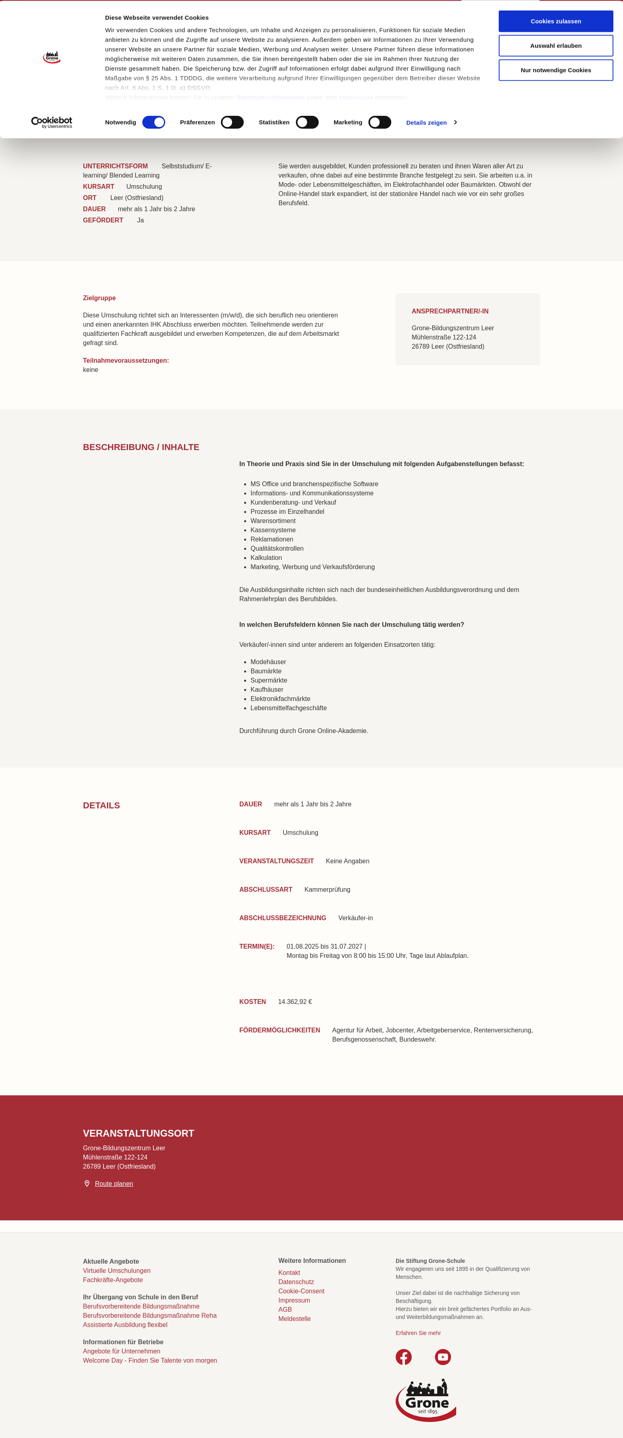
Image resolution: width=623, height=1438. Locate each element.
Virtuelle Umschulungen (117, 1270)
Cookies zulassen (556, 20)
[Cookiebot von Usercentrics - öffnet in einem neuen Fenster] (52, 122)
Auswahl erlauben (556, 44)
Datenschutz (296, 1281)
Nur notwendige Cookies (556, 69)
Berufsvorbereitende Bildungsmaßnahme (141, 1306)
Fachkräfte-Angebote (113, 1279)
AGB (285, 1309)
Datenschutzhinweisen (270, 96)
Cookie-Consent (302, 1291)
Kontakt (289, 1272)
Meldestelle (295, 1318)
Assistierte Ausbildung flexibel (125, 1324)
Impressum (356, 96)
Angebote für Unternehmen (121, 1351)
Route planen (114, 1183)
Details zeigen (426, 121)
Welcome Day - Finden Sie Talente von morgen (150, 1360)
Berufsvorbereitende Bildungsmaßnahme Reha (150, 1315)
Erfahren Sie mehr (418, 1333)
